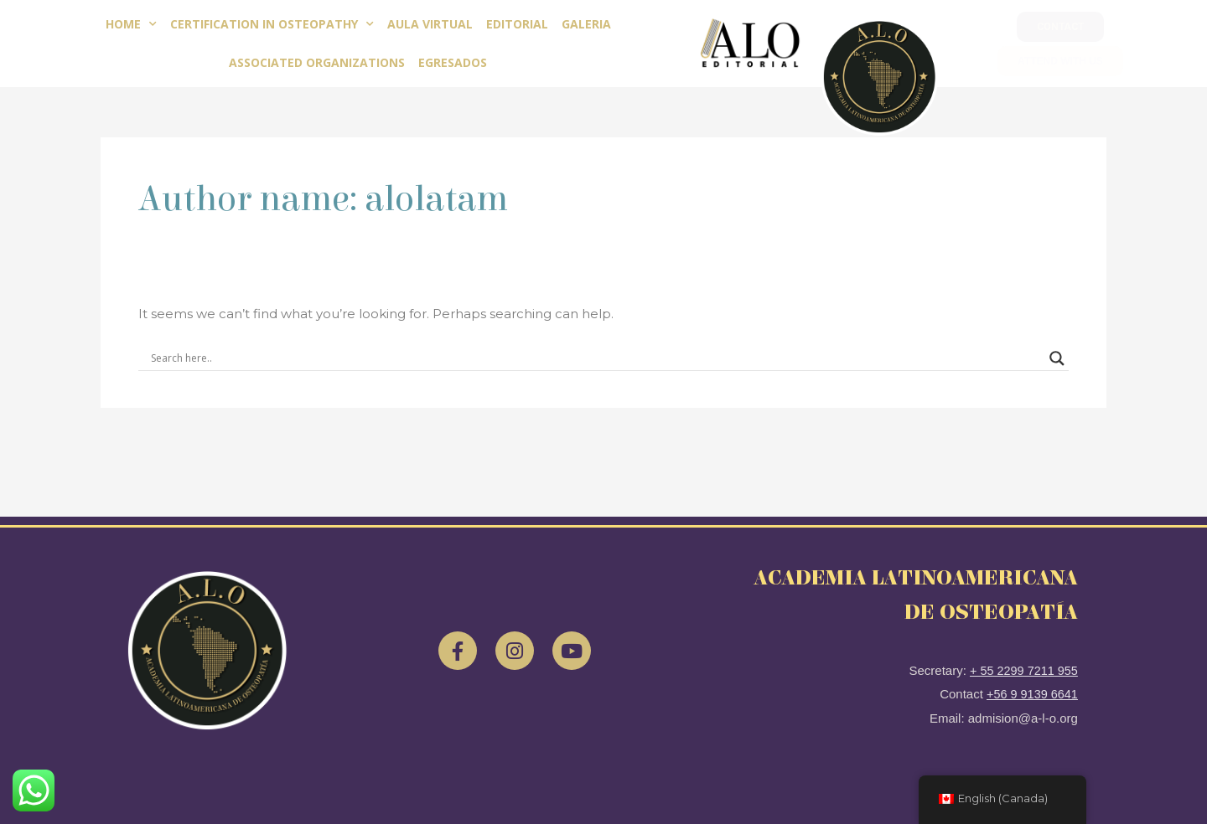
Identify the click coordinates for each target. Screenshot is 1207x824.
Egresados (452, 62)
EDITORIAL (517, 24)
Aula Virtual (430, 24)
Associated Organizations (317, 62)
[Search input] (596, 358)
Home (131, 24)
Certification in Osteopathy (272, 24)
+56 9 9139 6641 (1030, 694)
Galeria (586, 24)
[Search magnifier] (1057, 358)
